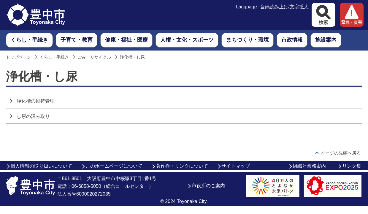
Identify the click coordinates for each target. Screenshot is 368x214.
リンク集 (351, 166)
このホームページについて (113, 166)
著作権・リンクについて (182, 166)
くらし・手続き (54, 57)
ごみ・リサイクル (94, 57)
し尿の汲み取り (33, 116)
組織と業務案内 (309, 166)
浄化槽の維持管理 (36, 100)
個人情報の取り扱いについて (41, 166)
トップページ (18, 57)
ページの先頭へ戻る (341, 152)
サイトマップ (235, 166)
